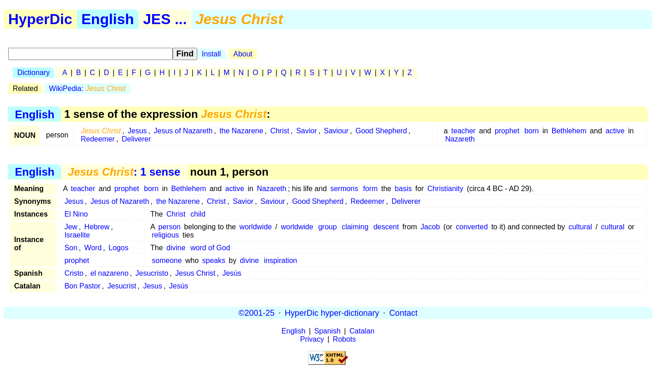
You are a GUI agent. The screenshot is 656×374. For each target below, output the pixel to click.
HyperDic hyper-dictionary (332, 312)
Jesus (137, 131)
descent (386, 227)
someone (167, 260)
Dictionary (33, 72)
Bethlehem (569, 131)
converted (472, 227)
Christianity (445, 188)
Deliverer (136, 139)
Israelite (77, 235)
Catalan (361, 331)
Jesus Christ (195, 273)
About (242, 54)
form (370, 188)
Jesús (231, 273)
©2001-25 (257, 312)
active (615, 131)
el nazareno (109, 273)
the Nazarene (241, 131)
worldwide (256, 227)
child (197, 214)
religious (165, 235)
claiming (355, 227)
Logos (118, 248)
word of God (210, 248)
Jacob (430, 227)
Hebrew (96, 227)
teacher (463, 131)
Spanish (327, 331)
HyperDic (40, 19)
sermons (344, 188)
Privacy (312, 339)
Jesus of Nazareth (183, 131)
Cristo (73, 273)
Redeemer (98, 139)
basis (403, 188)
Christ (279, 131)
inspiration (280, 260)
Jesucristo (151, 273)
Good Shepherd (381, 131)
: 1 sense (124, 172)
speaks (214, 260)
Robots (344, 339)
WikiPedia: (87, 88)
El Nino (76, 214)
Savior (306, 131)
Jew (70, 227)
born (531, 131)
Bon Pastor (82, 286)
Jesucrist (122, 286)
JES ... (165, 19)
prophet (507, 131)
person (170, 227)
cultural (580, 227)
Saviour (336, 131)
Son (70, 248)
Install (211, 54)
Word (93, 248)
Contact (403, 312)
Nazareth (460, 139)
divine (175, 248)
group (327, 227)
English (108, 19)
